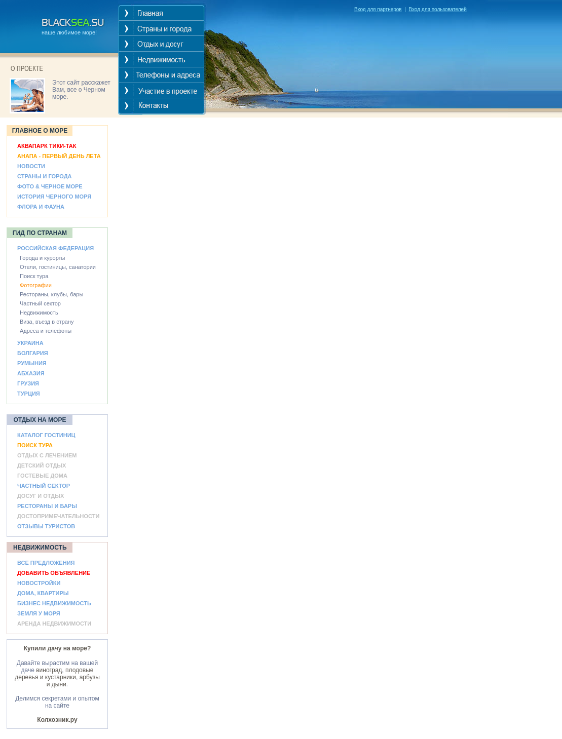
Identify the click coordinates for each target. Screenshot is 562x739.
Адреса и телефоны (45, 331)
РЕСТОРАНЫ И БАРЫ (47, 506)
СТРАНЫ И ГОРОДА (44, 176)
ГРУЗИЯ (28, 383)
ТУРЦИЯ (28, 394)
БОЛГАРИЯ (32, 353)
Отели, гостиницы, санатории (58, 267)
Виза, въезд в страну (47, 322)
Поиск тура (34, 276)
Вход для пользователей (437, 9)
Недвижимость (39, 312)
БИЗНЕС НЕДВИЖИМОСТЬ (54, 603)
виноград (49, 670)
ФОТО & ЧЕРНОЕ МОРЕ (50, 186)
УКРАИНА (30, 343)
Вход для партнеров (378, 9)
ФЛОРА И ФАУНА (40, 207)
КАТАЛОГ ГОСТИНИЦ (46, 435)
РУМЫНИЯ (32, 363)
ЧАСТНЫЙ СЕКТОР (43, 486)
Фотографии (36, 285)
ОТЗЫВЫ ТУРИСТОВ (46, 526)
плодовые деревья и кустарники (54, 674)
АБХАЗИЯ (31, 373)
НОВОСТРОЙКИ (38, 583)
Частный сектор (40, 303)
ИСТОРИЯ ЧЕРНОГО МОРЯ (54, 196)
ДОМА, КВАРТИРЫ (43, 593)
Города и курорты (42, 258)
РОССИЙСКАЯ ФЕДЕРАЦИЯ (55, 248)
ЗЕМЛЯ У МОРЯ (38, 613)
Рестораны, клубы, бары (51, 294)
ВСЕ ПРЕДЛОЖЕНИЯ (45, 563)
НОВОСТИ (31, 166)
